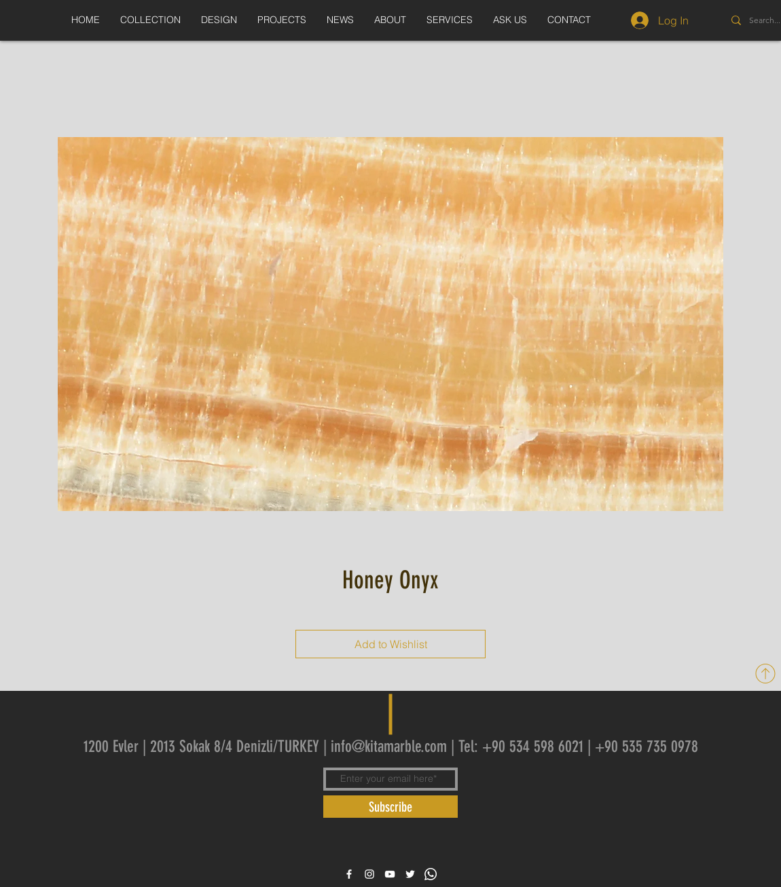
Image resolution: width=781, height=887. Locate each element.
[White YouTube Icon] (390, 874)
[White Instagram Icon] (369, 874)
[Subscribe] (390, 806)
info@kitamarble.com (389, 746)
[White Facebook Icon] (349, 874)
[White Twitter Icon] (410, 874)
